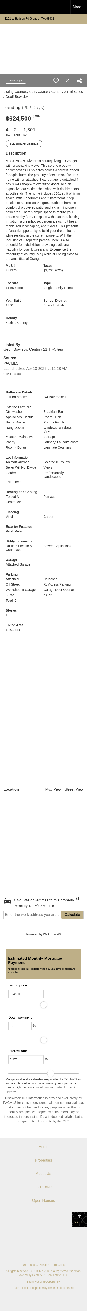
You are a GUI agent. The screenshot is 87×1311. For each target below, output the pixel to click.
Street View (74, 789)
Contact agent (16, 80)
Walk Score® (52, 934)
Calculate (72, 915)
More (77, 7)
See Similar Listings (24, 143)
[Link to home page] (7, 7)
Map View (53, 789)
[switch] (56, 81)
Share (79, 1219)
